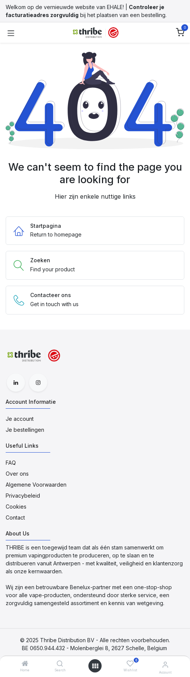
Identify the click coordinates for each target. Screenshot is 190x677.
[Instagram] (38, 383)
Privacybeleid (23, 495)
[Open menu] (95, 666)
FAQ (11, 462)
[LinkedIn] (16, 383)
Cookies (16, 506)
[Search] (59, 664)
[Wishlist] (130, 663)
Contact (15, 517)
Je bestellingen (25, 429)
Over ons (17, 473)
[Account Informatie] (165, 664)
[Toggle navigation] (11, 32)
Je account (20, 419)
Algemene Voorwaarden (36, 484)
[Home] (25, 664)
